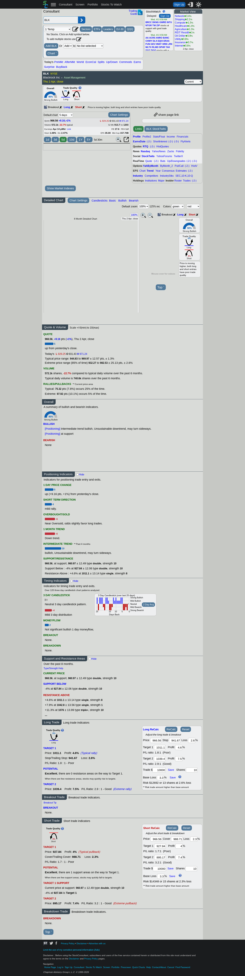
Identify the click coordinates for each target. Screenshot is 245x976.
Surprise (49, 67)
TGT (147, 50)
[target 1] (160, 846)
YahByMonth (150, 166)
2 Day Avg (148, 604)
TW (154, 25)
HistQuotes (162, 146)
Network (179, 16)
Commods (125, 62)
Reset (185, 729)
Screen (79, 4)
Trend (150, 171)
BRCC (148, 22)
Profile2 (146, 136)
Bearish (133, 200)
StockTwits (148, 156)
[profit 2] (178, 758)
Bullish (122, 200)
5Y (89, 140)
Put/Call (179, 166)
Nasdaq (145, 151)
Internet (179, 45)
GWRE (162, 22)
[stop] (175, 740)
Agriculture (181, 29)
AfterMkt (70, 62)
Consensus (168, 170)
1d (47, 140)
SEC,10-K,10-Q (184, 175)
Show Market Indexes (60, 188)
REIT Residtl (182, 32)
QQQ (130, 29)
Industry (138, 176)
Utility (178, 39)
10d (71, 140)
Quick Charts (138, 967)
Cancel (170, 967)
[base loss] (160, 777)
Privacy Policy (68, 943)
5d (63, 140)
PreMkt (58, 62)
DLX (155, 41)
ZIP (158, 25)
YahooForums (164, 156)
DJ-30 (119, 29)
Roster (178, 180)
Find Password (182, 967)
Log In (60, 967)
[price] (156, 740)
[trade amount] (159, 770)
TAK (168, 47)
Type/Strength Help (53, 668)
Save (171, 769)
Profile (137, 136)
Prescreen (126, 967)
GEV (153, 44)
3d (55, 140)
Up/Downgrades (176, 161)
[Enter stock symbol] (60, 19)
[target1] (159, 747)
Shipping (180, 19)
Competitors (151, 175)
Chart (52, 53)
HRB (164, 44)
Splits (101, 62)
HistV (194, 166)
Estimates (181, 170)
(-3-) (176, 141)
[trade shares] (192, 770)
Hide (81, 474)
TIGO (153, 50)
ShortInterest (160, 141)
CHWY (148, 41)
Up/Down (112, 62)
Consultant (65, 4)
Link (69, 129)
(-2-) (149, 141)
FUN (147, 44)
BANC (166, 37)
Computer (180, 22)
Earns (137, 62)
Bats (162, 161)
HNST (159, 44)
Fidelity (180, 151)
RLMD (155, 47)
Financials (182, 136)
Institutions (151, 180)
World (80, 62)
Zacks (170, 151)
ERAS (166, 41)
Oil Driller (180, 35)
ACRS (152, 37)
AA (147, 37)
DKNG (155, 22)
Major (161, 180)
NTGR (148, 25)
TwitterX (178, 156)
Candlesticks (100, 200)
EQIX (160, 41)
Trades (187, 180)
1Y (80, 140)
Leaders (108, 29)
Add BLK (51, 46)
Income (171, 136)
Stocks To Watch (111, 4)
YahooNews (158, 151)
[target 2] (159, 758)
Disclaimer (82, 943)
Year (158, 170)
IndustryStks (167, 175)
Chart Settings (119, 115)
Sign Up (179, 4)
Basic (112, 200)
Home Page (50, 967)
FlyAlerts (185, 141)
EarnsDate (139, 141)
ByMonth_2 (166, 166)
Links (138, 129)
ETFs (97, 29)
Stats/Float (159, 136)
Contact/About (159, 967)
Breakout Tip (50, 802)
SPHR (162, 47)
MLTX (148, 47)
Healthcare (181, 26)
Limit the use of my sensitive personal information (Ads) (71, 949)
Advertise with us (97, 943)
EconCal (90, 62)
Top (160, 287)
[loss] (191, 740)
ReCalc (171, 729)
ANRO (159, 37)
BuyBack (61, 67)
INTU (169, 22)
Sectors (85, 29)
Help (148, 967)
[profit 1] (178, 747)
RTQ (145, 146)
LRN (170, 44)
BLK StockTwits (156, 129)
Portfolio (93, 4)
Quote (148, 161)
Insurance (180, 42)
